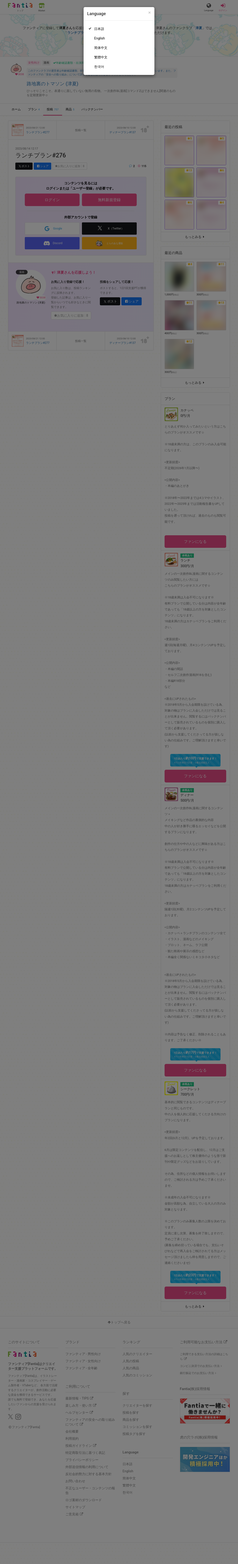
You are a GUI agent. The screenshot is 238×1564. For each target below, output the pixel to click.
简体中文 (100, 48)
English (99, 38)
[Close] (149, 12)
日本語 (99, 29)
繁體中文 (100, 57)
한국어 (99, 67)
